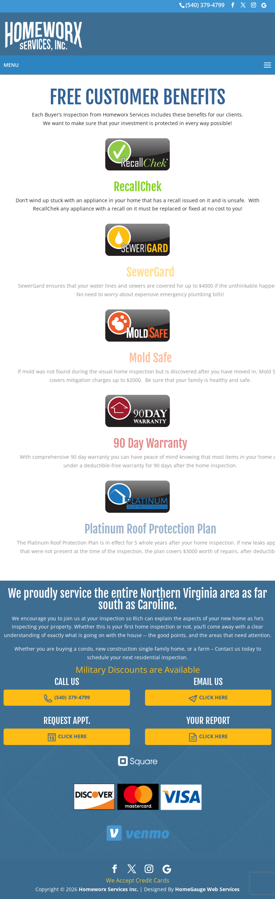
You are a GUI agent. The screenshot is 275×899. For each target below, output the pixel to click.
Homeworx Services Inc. (108, 889)
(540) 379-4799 (205, 5)
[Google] (263, 5)
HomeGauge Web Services (207, 889)
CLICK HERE (208, 698)
